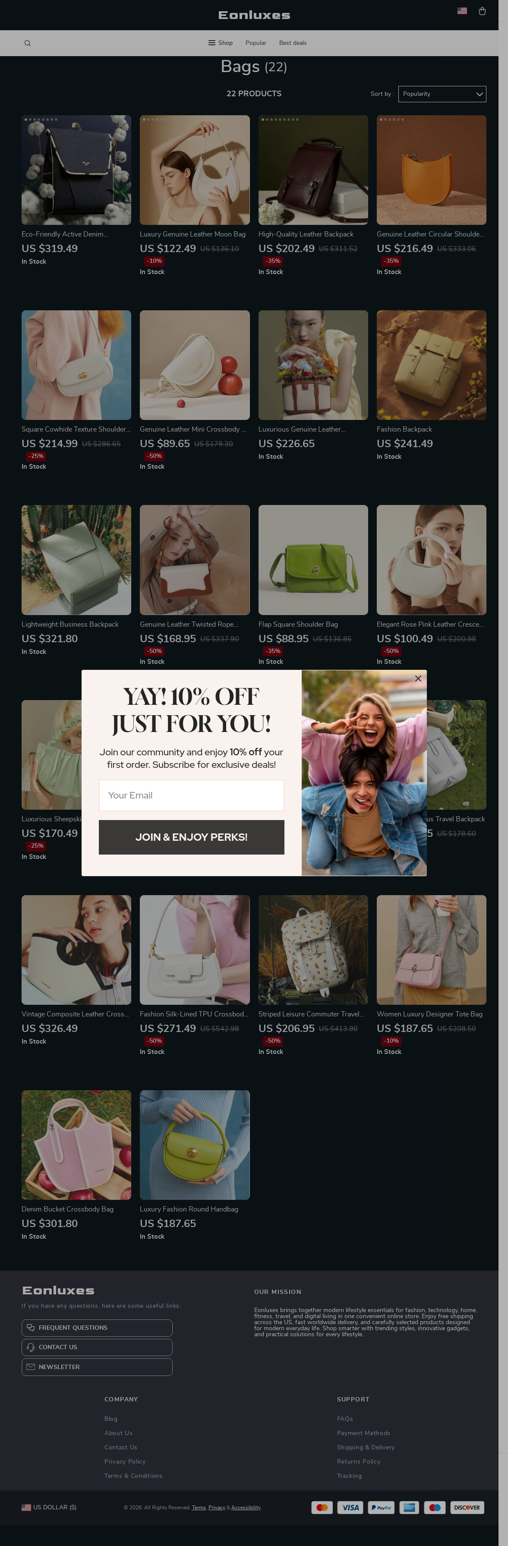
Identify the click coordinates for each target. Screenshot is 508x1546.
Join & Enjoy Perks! (192, 837)
